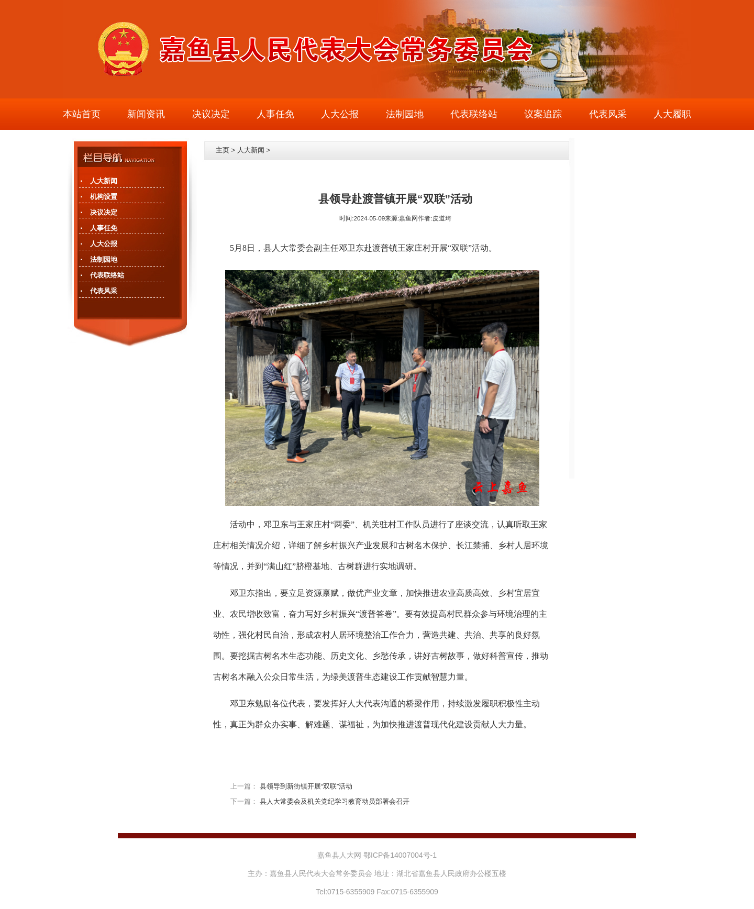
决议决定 (211, 114)
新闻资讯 (146, 114)
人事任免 (275, 114)
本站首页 (82, 114)
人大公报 (340, 114)
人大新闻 (250, 150)
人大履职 (672, 114)
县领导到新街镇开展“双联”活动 (306, 786)
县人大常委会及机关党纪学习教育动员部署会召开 (334, 801)
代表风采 (608, 114)
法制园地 (405, 114)
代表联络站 (473, 114)
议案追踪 (543, 114)
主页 (222, 150)
